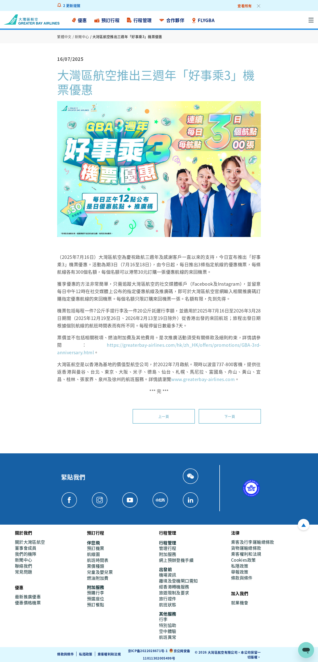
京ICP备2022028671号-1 (148, 650)
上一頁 (163, 416)
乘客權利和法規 (109, 654)
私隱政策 (85, 654)
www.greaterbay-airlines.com (203, 379)
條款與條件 (65, 654)
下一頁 (229, 416)
